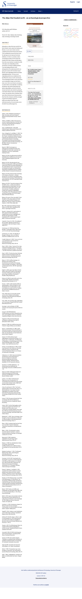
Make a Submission (70, 20)
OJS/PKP (47, 584)
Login (78, 2)
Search (76, 11)
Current (26, 11)
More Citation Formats (33, 102)
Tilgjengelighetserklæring (41, 578)
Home (19, 11)
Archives (33, 11)
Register (72, 2)
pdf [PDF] (30, 51)
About (40, 11)
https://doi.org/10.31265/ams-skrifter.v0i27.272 (34, 98)
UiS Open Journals (7, 11)
